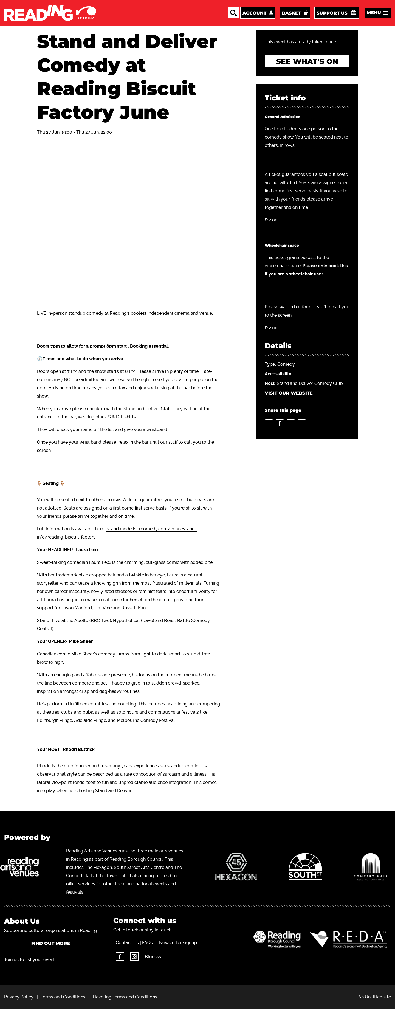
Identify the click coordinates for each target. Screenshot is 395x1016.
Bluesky (148, 964)
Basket (291, 16)
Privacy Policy (18, 1003)
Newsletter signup (174, 950)
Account (254, 16)
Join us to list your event (29, 966)
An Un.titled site (374, 1003)
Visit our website (289, 400)
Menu (374, 16)
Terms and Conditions (63, 1003)
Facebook (117, 965)
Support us (332, 16)
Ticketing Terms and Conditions (124, 1003)
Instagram (131, 965)
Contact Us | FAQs (131, 950)
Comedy (286, 371)
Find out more (50, 950)
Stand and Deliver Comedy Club (310, 390)
